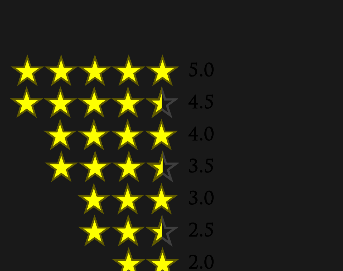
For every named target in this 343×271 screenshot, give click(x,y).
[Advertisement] (126, 38)
